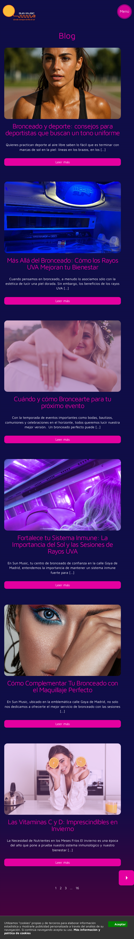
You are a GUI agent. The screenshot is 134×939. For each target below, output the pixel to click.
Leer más (62, 162)
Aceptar (120, 924)
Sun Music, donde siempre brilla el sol (19, 12)
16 (77, 888)
